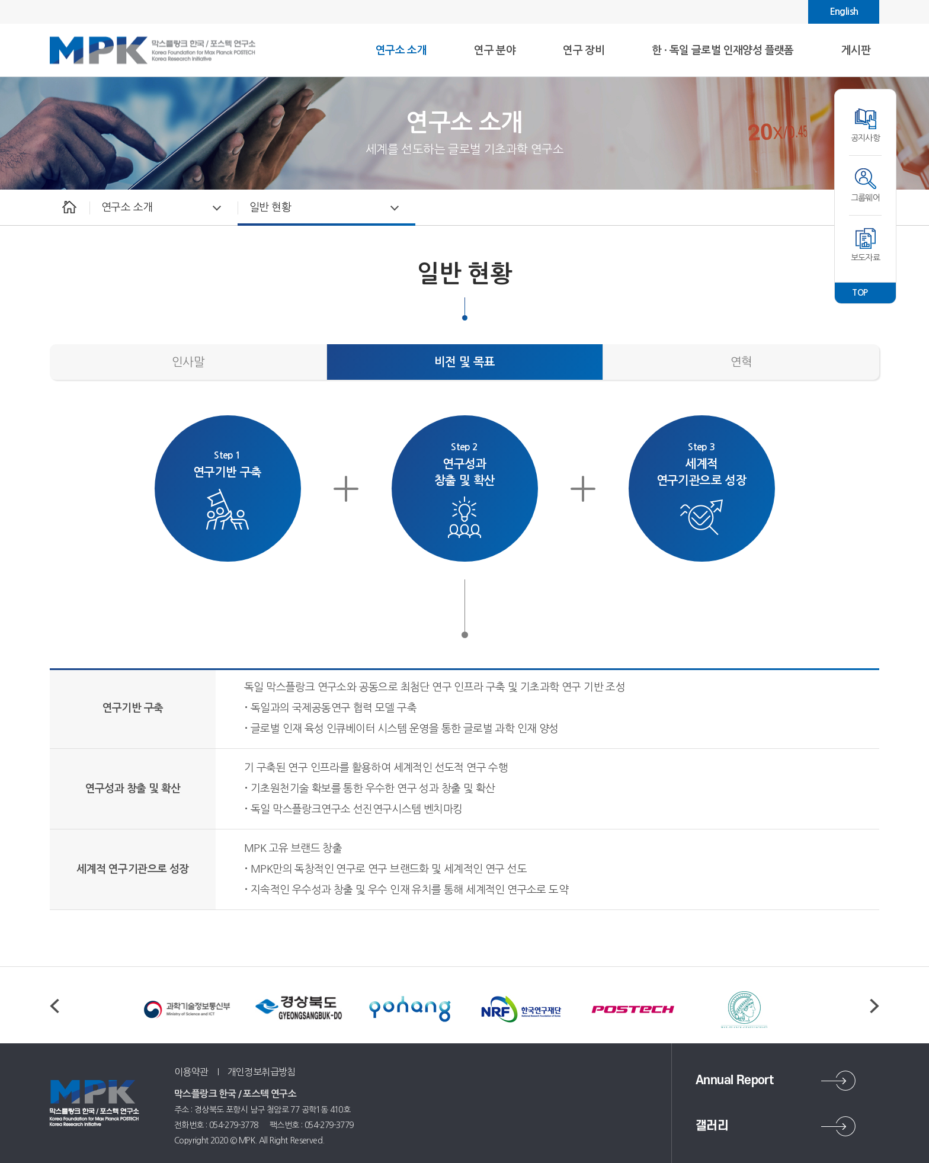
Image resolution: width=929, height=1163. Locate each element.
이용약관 (191, 1072)
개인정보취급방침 (262, 1072)
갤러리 (712, 1126)
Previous (54, 1006)
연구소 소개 (126, 207)
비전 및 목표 (464, 362)
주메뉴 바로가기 (0, 0)
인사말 (188, 362)
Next (874, 1006)
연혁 (741, 362)
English (843, 11)
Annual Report (734, 1080)
